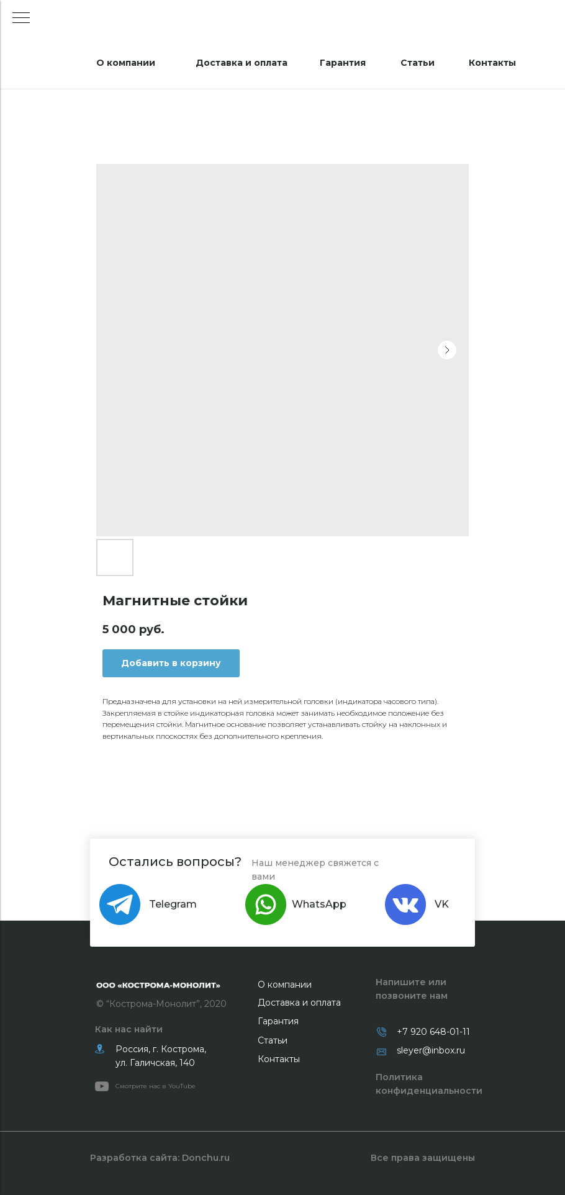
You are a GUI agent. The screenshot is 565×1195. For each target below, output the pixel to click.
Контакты (492, 62)
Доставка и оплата (241, 62)
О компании (125, 62)
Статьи (417, 62)
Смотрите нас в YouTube (155, 1086)
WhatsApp (319, 904)
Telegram (173, 904)
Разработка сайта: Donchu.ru (160, 1157)
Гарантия (343, 62)
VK (442, 904)
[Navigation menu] (21, 18)
